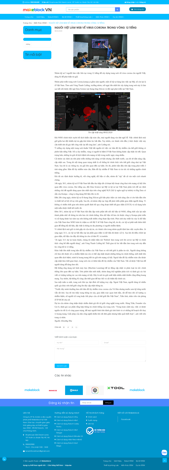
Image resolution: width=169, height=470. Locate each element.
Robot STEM (53, 17)
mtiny (28, 44)
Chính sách (92, 417)
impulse (68, 465)
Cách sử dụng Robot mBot (67, 420)
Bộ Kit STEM (67, 17)
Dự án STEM (118, 17)
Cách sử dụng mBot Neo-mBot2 (69, 439)
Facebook (125, 419)
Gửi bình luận (62, 366)
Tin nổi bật (33, 54)
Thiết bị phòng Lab (84, 17)
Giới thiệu (41, 17)
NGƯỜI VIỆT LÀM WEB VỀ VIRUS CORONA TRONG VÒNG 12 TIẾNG (96, 27)
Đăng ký (142, 2)
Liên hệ (91, 423)
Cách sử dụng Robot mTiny (67, 417)
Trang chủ (29, 17)
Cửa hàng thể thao (55, 465)
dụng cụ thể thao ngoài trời (34, 465)
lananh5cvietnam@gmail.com (38, 451)
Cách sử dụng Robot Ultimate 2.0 (69, 436)
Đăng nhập (130, 2)
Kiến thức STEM (103, 17)
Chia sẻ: (58, 327)
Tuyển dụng (92, 420)
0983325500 (35, 2)
